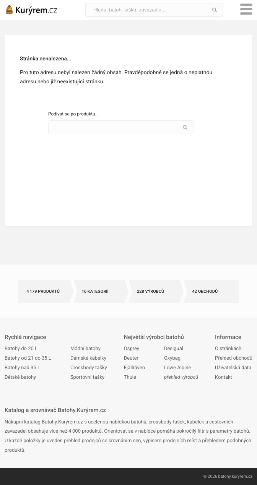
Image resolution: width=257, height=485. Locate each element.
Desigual (173, 349)
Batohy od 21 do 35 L (28, 358)
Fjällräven (134, 368)
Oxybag (172, 358)
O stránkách (228, 349)
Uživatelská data (233, 368)
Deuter (131, 358)
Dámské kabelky (88, 358)
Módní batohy (85, 349)
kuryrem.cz (242, 476)
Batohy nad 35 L (22, 368)
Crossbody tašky (88, 368)
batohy (224, 476)
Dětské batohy (20, 377)
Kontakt (223, 377)
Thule (130, 377)
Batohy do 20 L (21, 349)
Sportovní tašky (87, 377)
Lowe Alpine (177, 368)
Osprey (131, 349)
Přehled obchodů (233, 358)
